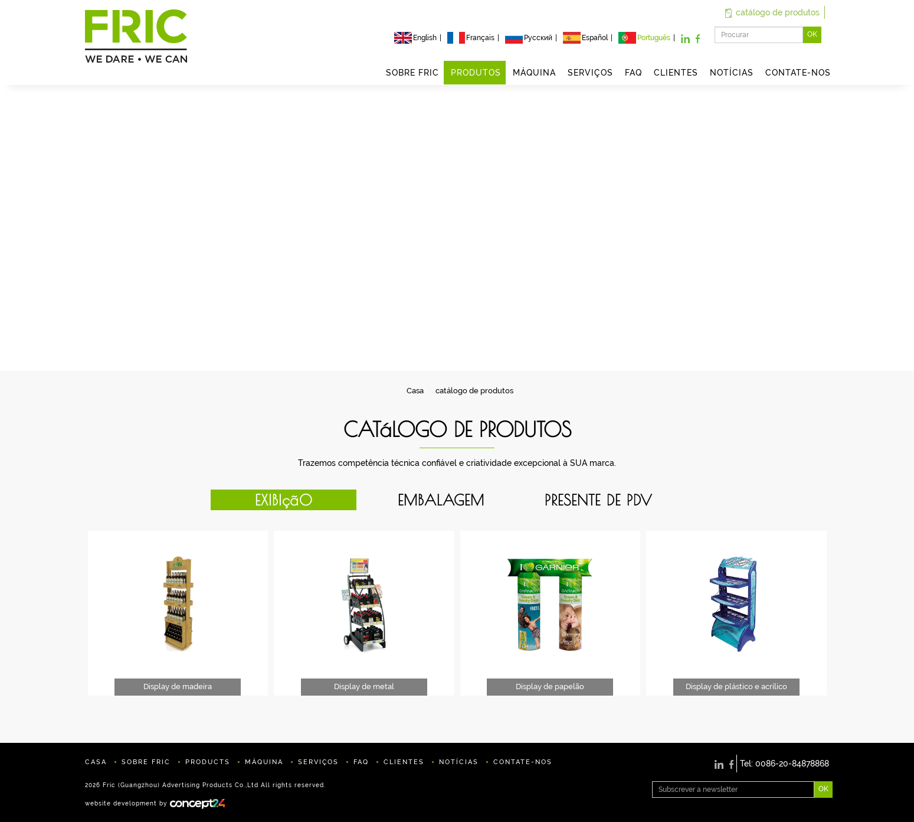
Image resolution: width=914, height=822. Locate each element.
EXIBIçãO (284, 499)
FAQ (633, 72)
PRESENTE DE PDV (599, 499)
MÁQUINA (534, 72)
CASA (96, 762)
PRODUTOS (476, 72)
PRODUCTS (207, 762)
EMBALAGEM (441, 499)
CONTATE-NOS (798, 72)
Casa (415, 390)
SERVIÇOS (590, 72)
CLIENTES (676, 72)
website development (121, 803)
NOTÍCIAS (732, 72)
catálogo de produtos (772, 12)
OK (812, 34)
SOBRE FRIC (412, 72)
